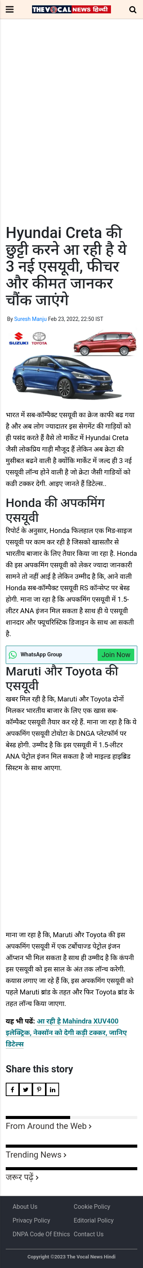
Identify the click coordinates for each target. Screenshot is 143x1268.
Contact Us (89, 1234)
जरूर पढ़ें (20, 1177)
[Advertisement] (71, 135)
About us (25, 1206)
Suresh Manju (30, 319)
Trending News (33, 1154)
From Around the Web (46, 1126)
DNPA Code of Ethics (41, 1234)
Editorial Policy (94, 1220)
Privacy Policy (31, 1220)
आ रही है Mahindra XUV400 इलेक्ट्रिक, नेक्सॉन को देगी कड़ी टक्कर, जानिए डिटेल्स (66, 1032)
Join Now (115, 655)
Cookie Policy (92, 1206)
